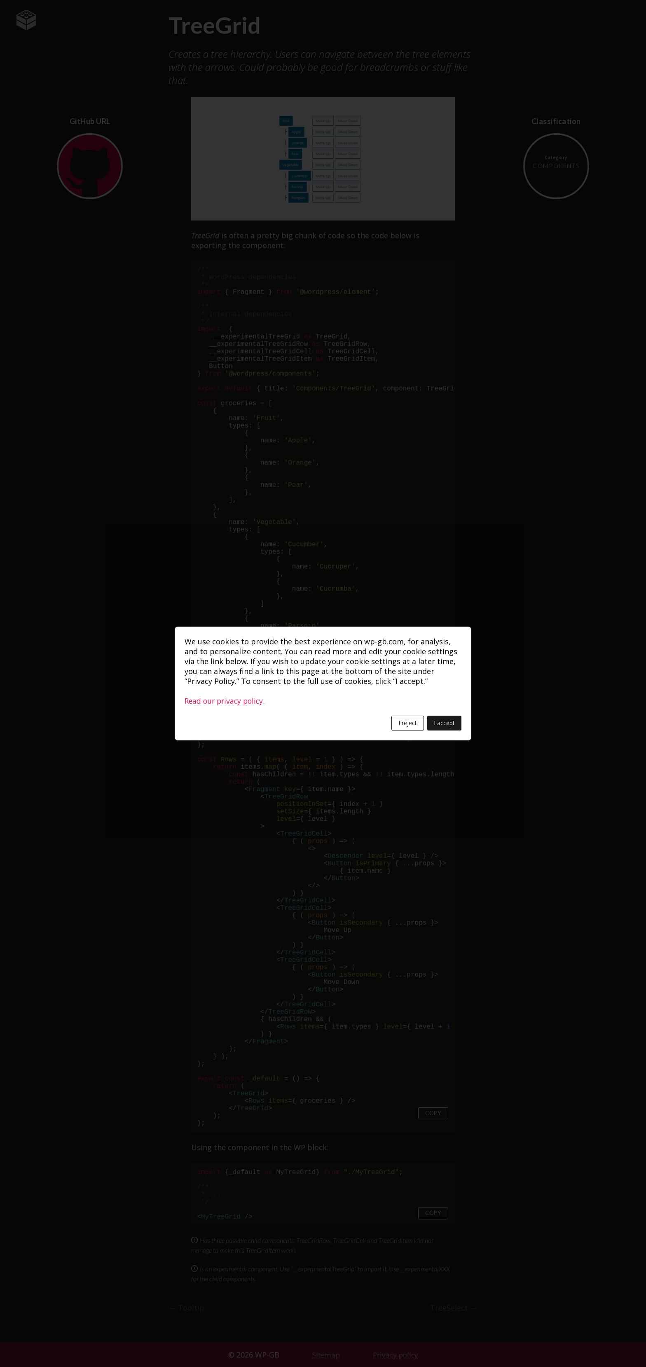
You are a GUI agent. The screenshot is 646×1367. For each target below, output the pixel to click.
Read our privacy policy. (227, 701)
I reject (407, 723)
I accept (444, 723)
